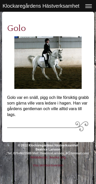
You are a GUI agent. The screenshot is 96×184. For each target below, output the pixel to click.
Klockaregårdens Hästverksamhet (41, 6)
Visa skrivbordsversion (48, 165)
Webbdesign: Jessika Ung (48, 157)
